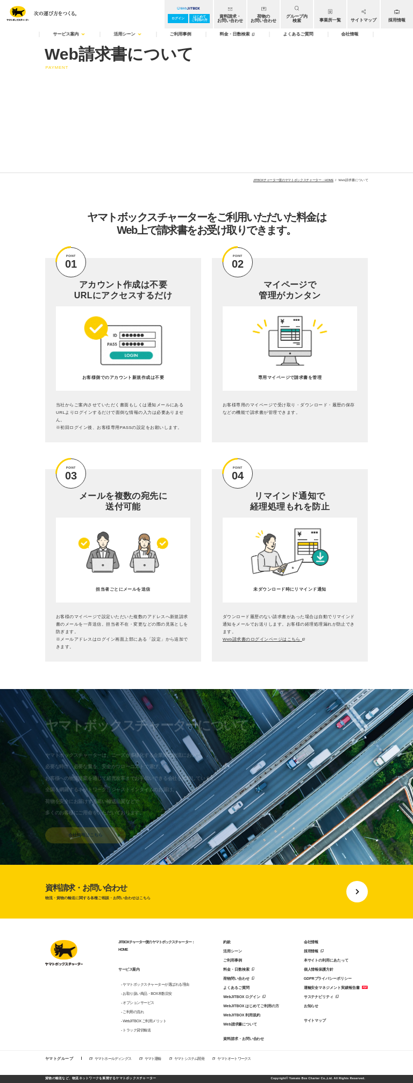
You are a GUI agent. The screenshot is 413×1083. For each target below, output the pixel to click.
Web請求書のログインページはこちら (264, 639)
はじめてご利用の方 (199, 18)
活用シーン (232, 951)
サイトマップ (315, 1020)
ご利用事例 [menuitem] (180, 34)
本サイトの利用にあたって (326, 960)
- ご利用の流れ (132, 1012)
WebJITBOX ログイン (241, 997)
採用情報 (311, 951)
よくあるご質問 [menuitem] (298, 34)
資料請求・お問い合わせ (243, 1039)
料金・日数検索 (236, 969)
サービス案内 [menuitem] (69, 34)
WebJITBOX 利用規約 (241, 1015)
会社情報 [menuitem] (350, 34)
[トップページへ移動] (39, 12)
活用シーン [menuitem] (127, 34)
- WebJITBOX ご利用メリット (144, 1021)
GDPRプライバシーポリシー (328, 978)
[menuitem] (230, 14)
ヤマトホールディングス (113, 1058)
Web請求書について (240, 1024)
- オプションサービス (137, 1003)
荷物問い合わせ (236, 978)
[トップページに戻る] (64, 954)
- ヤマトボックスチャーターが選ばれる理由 (155, 984)
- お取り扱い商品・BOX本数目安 (146, 993)
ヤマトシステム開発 (189, 1058)
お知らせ (311, 1006)
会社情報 (311, 942)
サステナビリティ (318, 997)
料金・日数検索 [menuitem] (237, 34)
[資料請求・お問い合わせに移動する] (206, 892)
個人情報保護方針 (318, 969)
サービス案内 (128, 969)
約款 (227, 942)
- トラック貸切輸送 (136, 1030)
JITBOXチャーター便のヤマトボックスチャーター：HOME (293, 180)
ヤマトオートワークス (234, 1058)
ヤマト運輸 (153, 1058)
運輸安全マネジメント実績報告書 (332, 987)
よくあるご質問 (236, 987)
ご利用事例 (232, 960)
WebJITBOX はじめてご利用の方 (251, 1006)
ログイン (178, 18)
